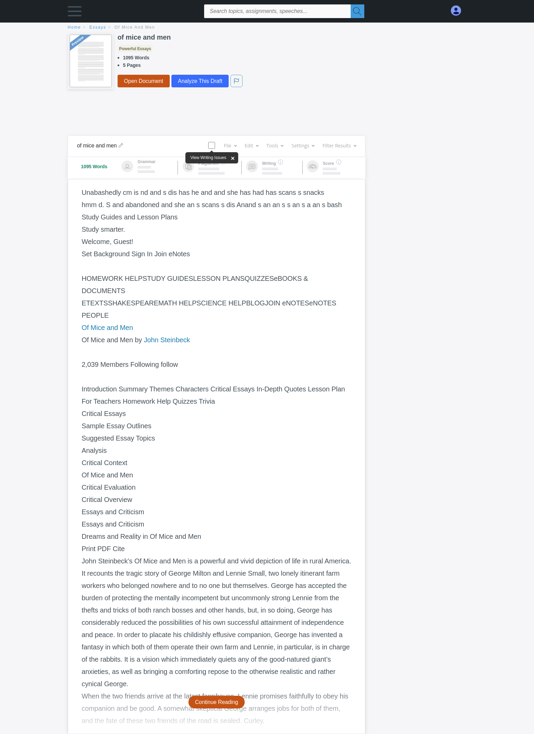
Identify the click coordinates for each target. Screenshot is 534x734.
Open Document (143, 81)
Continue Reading (216, 702)
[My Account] (459, 11)
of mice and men (135, 27)
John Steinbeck (167, 340)
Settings (302, 145)
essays (97, 27)
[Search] (357, 11)
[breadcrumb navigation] (267, 28)
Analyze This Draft (200, 81)
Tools (275, 145)
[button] (74, 13)
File (230, 145)
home (74, 27)
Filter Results (339, 145)
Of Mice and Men (107, 327)
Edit (251, 145)
